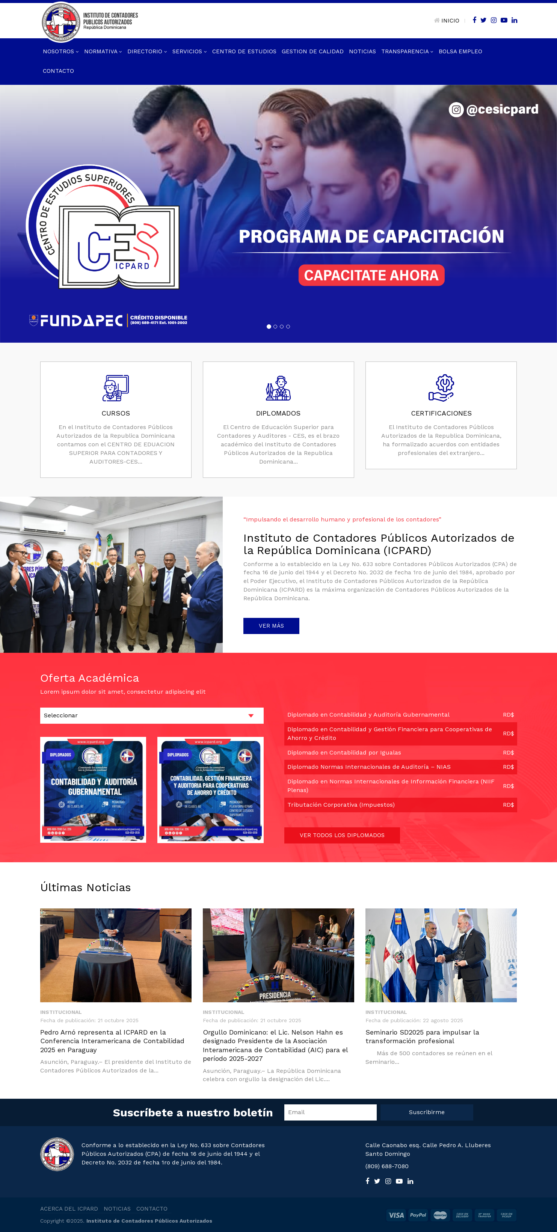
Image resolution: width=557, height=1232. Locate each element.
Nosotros (61, 51)
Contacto (58, 71)
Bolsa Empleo (460, 51)
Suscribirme (427, 1112)
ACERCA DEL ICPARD (69, 1208)
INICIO (446, 20)
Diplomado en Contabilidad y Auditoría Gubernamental (368, 714)
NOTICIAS (117, 1208)
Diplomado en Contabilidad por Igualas (344, 752)
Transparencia (407, 51)
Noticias (362, 51)
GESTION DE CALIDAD (313, 51)
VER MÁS (271, 625)
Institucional (61, 1012)
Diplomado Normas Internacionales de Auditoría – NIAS (369, 766)
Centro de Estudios (244, 51)
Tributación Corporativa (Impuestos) (341, 804)
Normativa (103, 51)
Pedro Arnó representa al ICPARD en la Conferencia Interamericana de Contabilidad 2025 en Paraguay (112, 1041)
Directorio (147, 51)
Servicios (189, 51)
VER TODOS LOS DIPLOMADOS (342, 835)
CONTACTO (152, 1208)
